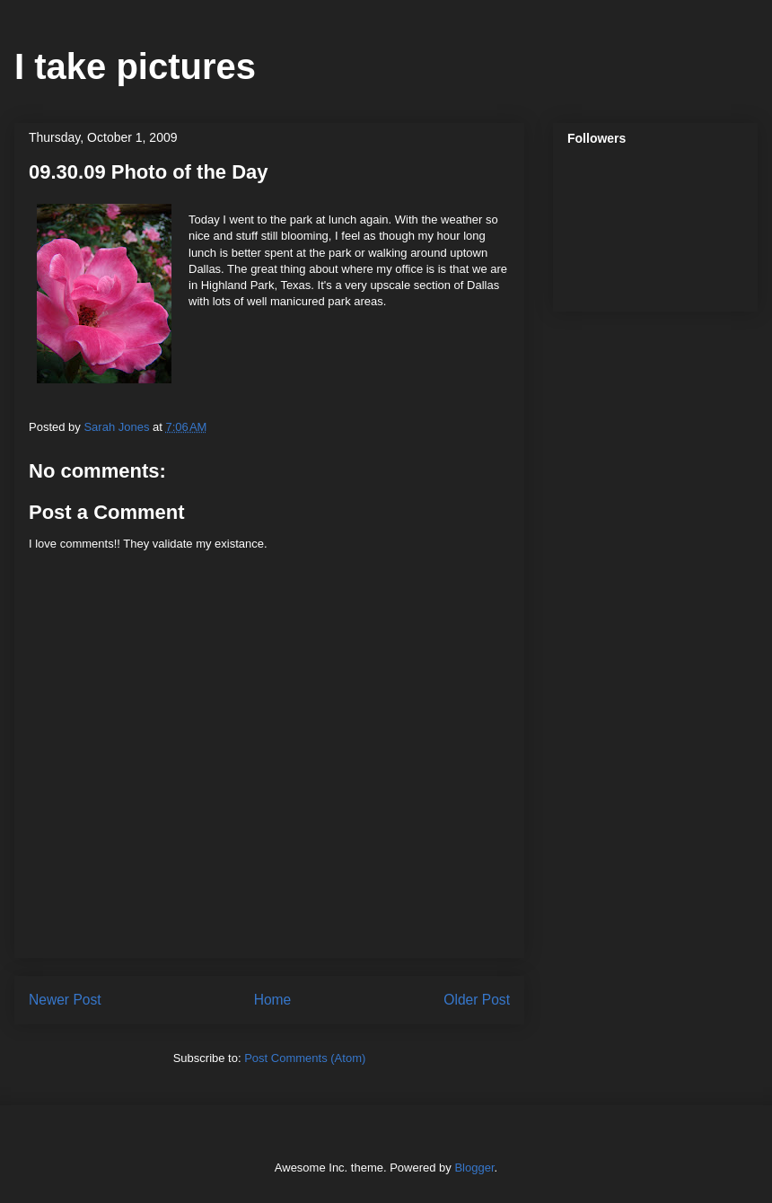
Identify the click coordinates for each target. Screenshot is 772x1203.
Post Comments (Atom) (304, 1058)
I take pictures (135, 66)
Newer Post (65, 999)
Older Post (476, 999)
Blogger (474, 1167)
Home (273, 999)
